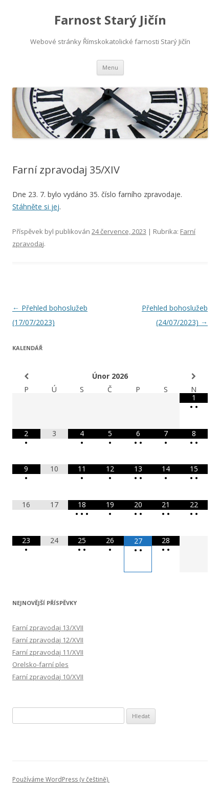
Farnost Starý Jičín (110, 20)
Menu (110, 67)
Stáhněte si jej (35, 206)
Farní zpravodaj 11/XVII (47, 652)
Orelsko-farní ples (40, 664)
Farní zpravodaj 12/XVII (47, 639)
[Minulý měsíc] (26, 376)
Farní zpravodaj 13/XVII (47, 627)
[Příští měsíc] (194, 376)
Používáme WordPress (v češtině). (60, 779)
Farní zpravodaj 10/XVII (47, 676)
